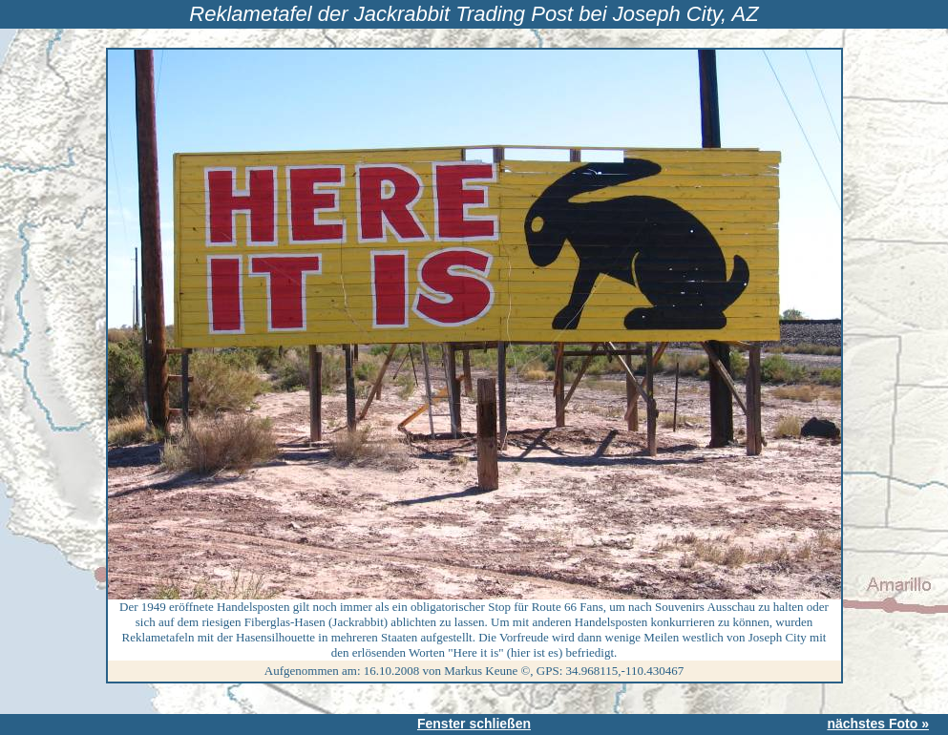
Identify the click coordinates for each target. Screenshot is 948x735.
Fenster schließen (474, 723)
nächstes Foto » (878, 723)
